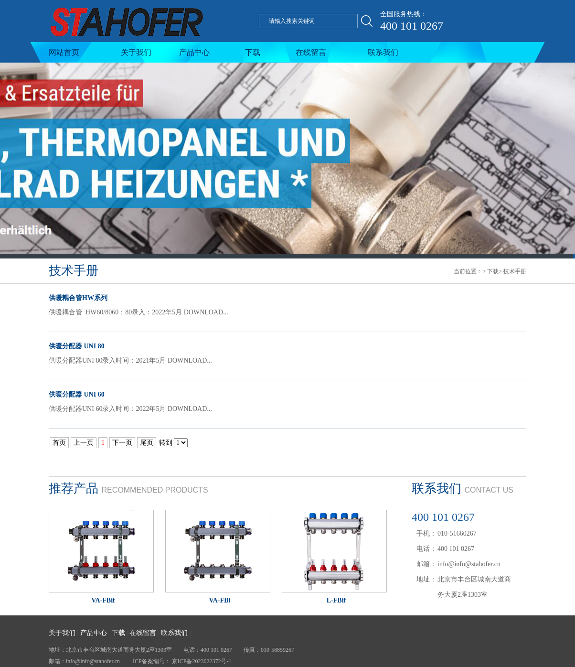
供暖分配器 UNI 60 (77, 394)
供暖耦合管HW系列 (78, 297)
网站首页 (64, 52)
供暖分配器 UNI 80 (77, 346)
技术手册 (514, 271)
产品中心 (194, 52)
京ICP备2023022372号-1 (202, 661)
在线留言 (311, 52)
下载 (252, 52)
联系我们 (383, 52)
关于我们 (136, 52)
